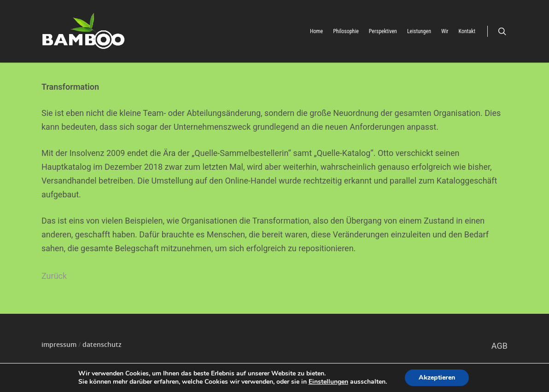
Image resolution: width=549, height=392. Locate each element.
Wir (445, 31)
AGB (499, 346)
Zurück (54, 276)
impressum (58, 344)
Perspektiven (383, 31)
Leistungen (419, 31)
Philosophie (346, 31)
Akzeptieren (437, 377)
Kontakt (467, 31)
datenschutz (102, 344)
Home (316, 31)
